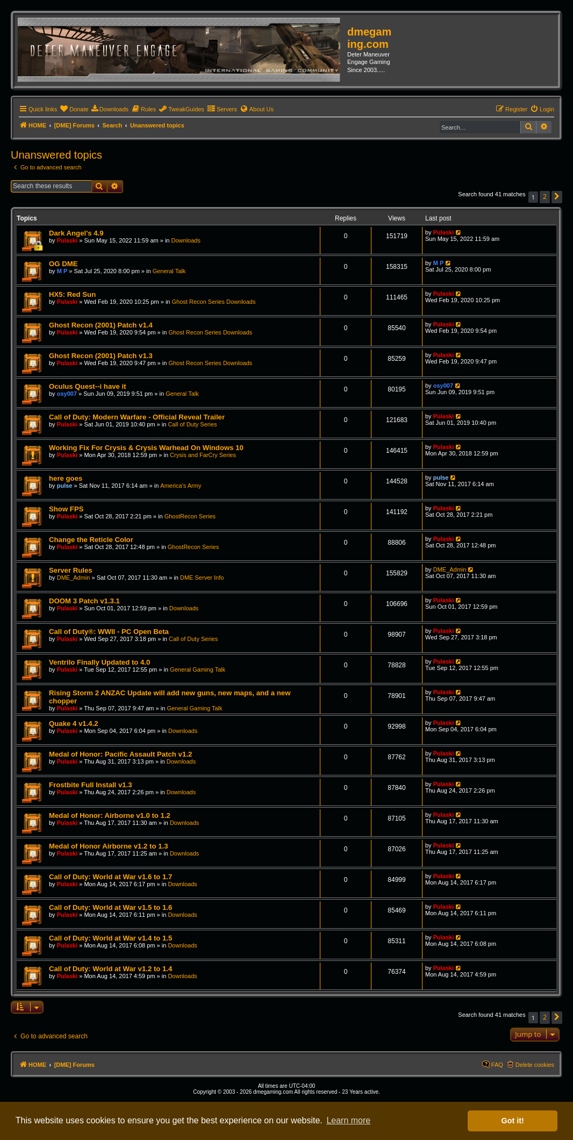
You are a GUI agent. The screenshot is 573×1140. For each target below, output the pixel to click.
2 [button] (545, 196)
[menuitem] (74, 109)
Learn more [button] (348, 1120)
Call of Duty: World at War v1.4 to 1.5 (110, 938)
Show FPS (66, 509)
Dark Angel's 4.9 (76, 233)
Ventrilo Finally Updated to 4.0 (99, 662)
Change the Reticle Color (91, 540)
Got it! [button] (513, 1120)
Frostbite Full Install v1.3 (90, 785)
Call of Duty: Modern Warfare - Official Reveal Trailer (137, 417)
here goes (65, 478)
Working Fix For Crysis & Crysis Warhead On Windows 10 (146, 448)
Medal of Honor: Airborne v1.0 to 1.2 (109, 815)
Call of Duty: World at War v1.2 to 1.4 (110, 969)
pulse (65, 485)
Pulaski (67, 240)
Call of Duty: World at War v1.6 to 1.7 (110, 877)
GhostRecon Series (190, 516)
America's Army (180, 485)
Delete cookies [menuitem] (534, 1064)
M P (62, 271)
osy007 (67, 393)
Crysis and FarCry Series (203, 455)
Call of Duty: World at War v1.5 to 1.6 (110, 907)
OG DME (63, 264)
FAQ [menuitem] (497, 1064)
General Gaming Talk (197, 669)
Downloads (185, 240)
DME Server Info (202, 577)
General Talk (169, 271)
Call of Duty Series (192, 424)
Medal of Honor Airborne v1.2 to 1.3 (108, 846)
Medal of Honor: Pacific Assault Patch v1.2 (120, 754)
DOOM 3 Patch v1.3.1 (84, 601)
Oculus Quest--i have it (87, 386)
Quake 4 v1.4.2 (73, 723)
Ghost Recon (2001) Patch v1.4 (101, 325)
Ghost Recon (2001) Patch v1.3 (101, 356)
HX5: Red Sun (72, 294)
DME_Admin (73, 577)
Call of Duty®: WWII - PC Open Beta (109, 632)
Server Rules (70, 570)
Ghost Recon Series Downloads (214, 301)
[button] (556, 197)
